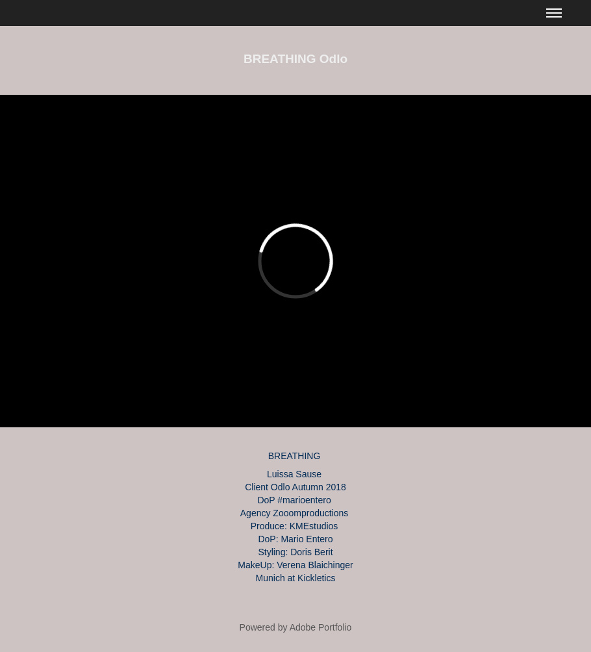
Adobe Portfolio (321, 627)
